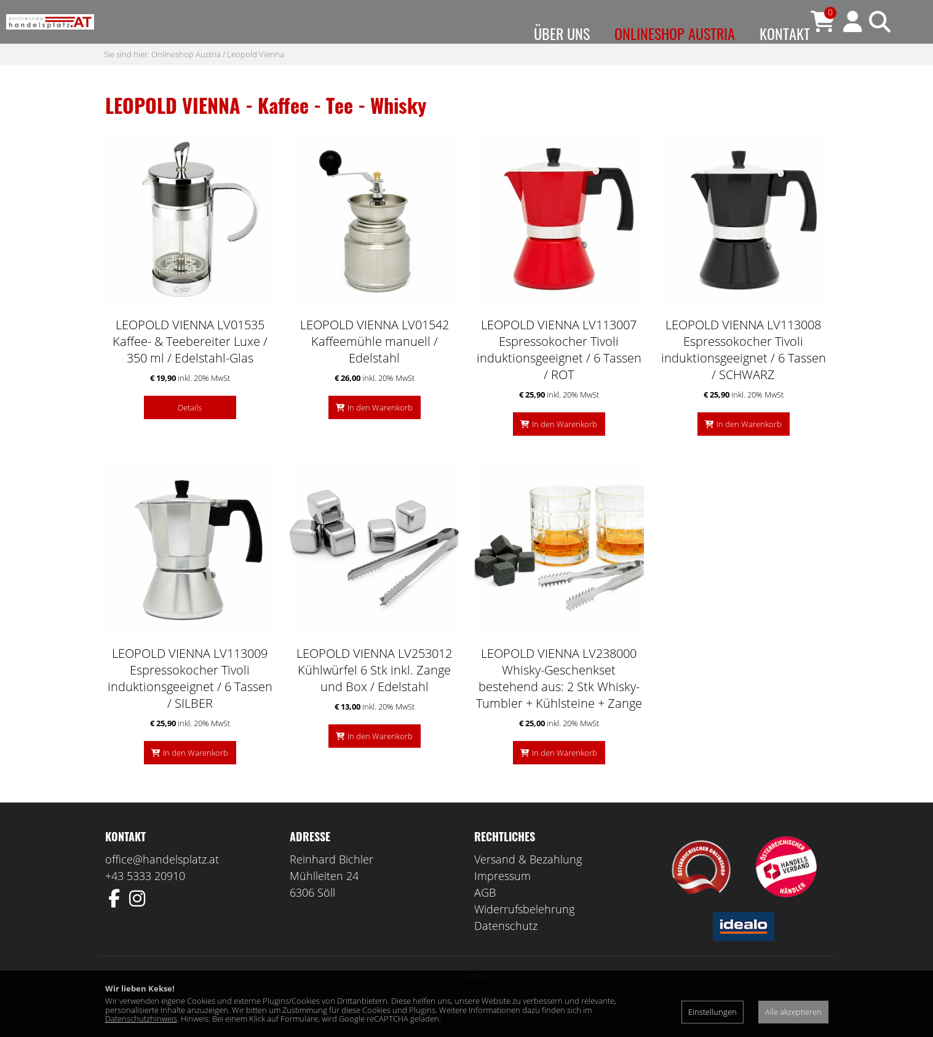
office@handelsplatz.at (162, 883)
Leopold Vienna (255, 78)
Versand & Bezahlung (528, 883)
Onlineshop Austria (674, 33)
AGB (485, 917)
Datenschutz (506, 950)
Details (190, 432)
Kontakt (785, 33)
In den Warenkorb (380, 432)
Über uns (562, 33)
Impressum (502, 900)
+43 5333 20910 (145, 900)
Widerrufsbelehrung (524, 933)
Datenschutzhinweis (141, 1018)
